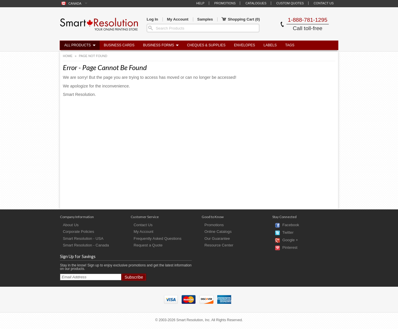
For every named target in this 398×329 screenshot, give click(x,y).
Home (67, 56)
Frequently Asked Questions (157, 238)
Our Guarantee (217, 238)
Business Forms (158, 45)
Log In (152, 19)
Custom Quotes (290, 3)
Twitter (287, 233)
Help (200, 3)
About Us (70, 225)
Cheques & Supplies (206, 45)
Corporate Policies (78, 231)
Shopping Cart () (241, 19)
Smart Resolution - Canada (86, 245)
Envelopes (244, 45)
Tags (290, 45)
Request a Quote (148, 245)
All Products (77, 45)
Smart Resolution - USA (83, 238)
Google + (290, 240)
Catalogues (255, 3)
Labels (270, 45)
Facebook (290, 225)
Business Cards (119, 45)
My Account (177, 19)
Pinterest (289, 248)
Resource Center (219, 245)
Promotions (225, 3)
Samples (205, 19)
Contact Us (324, 3)
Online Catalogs (218, 231)
